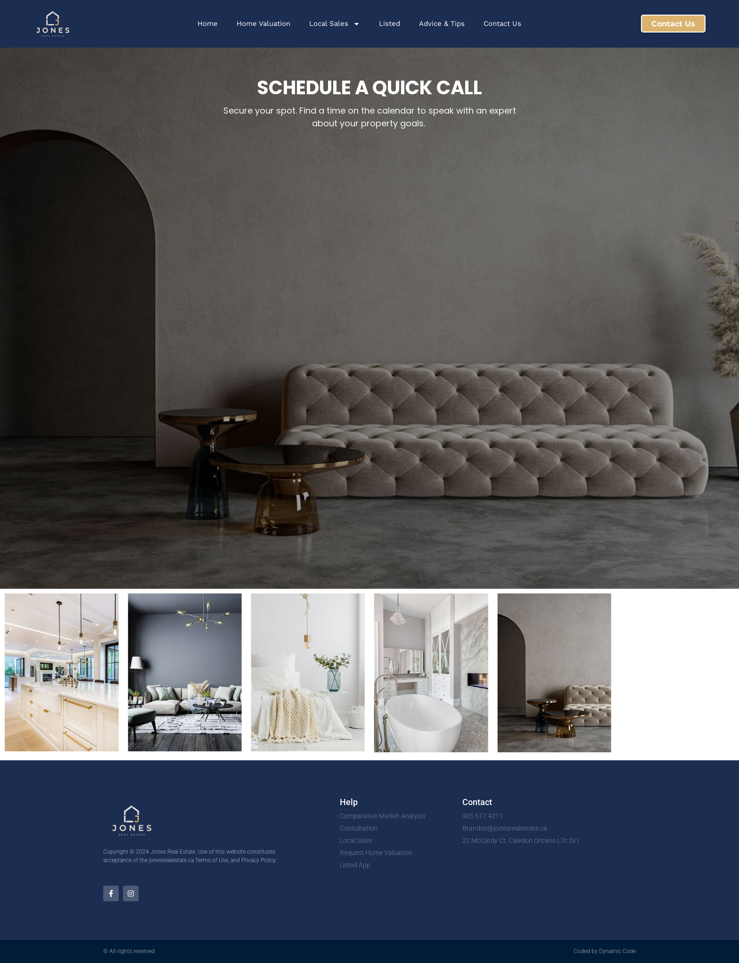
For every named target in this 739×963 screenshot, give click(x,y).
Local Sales (334, 24)
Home (207, 23)
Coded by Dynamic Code (605, 951)
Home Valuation (263, 23)
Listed (389, 23)
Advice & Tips (442, 23)
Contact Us (502, 23)
